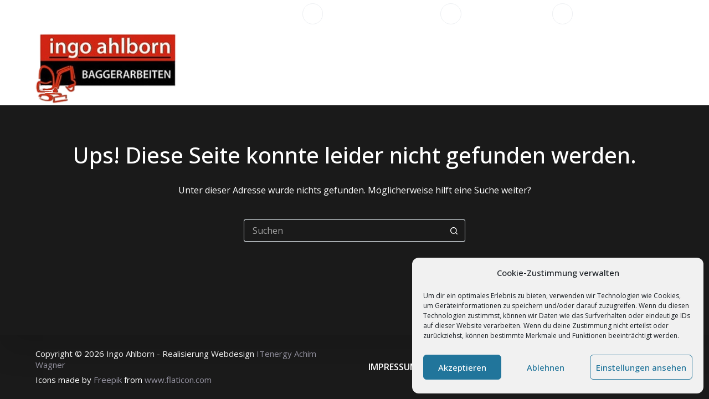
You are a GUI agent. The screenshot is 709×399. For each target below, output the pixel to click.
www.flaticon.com (178, 379)
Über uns (418, 66)
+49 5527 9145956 (507, 13)
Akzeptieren (462, 367)
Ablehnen (545, 367)
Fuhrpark (477, 66)
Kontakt (622, 66)
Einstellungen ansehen (641, 367)
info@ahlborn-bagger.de (627, 13)
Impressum (393, 367)
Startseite (277, 66)
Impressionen (546, 66)
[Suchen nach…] (343, 230)
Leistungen (352, 66)
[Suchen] (669, 67)
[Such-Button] (454, 230)
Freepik (108, 379)
